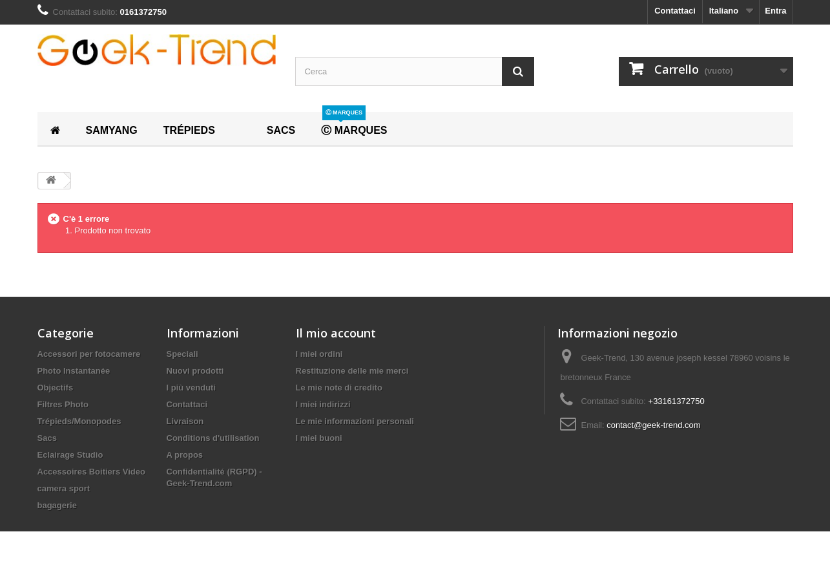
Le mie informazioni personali (355, 421)
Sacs (47, 438)
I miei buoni (319, 438)
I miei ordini (319, 354)
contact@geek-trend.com (653, 425)
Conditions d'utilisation (213, 438)
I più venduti (191, 387)
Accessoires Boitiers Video (91, 471)
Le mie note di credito (339, 387)
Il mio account (336, 333)
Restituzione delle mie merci (352, 371)
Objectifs (55, 387)
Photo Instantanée (73, 371)
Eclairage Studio (70, 455)
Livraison (185, 421)
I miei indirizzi (323, 404)
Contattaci (675, 11)
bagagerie (57, 505)
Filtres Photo (62, 404)
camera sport (63, 488)
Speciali (182, 354)
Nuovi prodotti (195, 371)
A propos (185, 455)
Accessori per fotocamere (89, 354)
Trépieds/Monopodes (79, 421)
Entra (775, 11)
